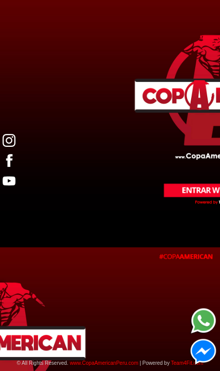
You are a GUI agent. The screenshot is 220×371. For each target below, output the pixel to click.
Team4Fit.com (187, 363)
